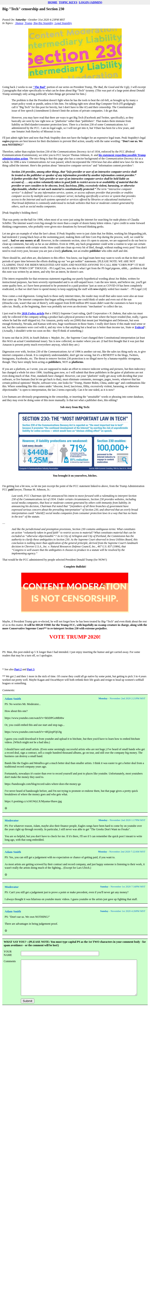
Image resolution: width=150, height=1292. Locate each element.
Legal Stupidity (63, 23)
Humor (19, 23)
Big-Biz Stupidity (43, 23)
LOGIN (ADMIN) (90, 2)
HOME (52, 2)
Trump (28, 23)
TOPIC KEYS (68, 2)
